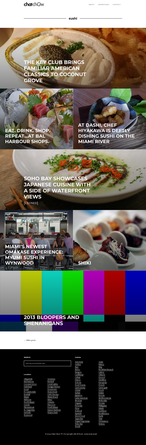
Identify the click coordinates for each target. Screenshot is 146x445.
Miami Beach (52, 397)
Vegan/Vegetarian (82, 421)
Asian (101, 362)
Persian (102, 403)
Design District (53, 387)
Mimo (49, 400)
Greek (101, 390)
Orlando (50, 402)
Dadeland (28, 387)
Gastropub (103, 388)
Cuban (77, 377)
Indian (77, 393)
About (92, 4)
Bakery (101, 364)
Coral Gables (52, 384)
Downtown (52, 389)
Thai (100, 419)
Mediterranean (105, 398)
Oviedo (27, 405)
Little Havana (53, 394)
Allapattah (28, 379)
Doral (26, 389)
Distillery (102, 380)
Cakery (101, 372)
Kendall (27, 394)
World (77, 426)
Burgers (78, 372)
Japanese (78, 395)
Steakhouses (104, 413)
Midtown (27, 400)
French (101, 385)
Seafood (78, 411)
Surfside (27, 412)
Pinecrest (51, 405)
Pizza (77, 408)
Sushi (101, 416)
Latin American (81, 398)
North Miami (29, 402)
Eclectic (78, 382)
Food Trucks (80, 385)
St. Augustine (29, 410)
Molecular (103, 400)
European (103, 382)
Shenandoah (29, 407)
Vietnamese (103, 421)
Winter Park (52, 412)
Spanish (78, 413)
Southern (102, 411)
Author (78, 364)
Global (77, 390)
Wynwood (28, 415)
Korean (102, 395)
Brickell (50, 381)
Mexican (78, 400)
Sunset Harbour (54, 410)
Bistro (77, 369)
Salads (101, 408)
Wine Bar (79, 424)
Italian (101, 393)
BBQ (100, 367)
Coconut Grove (30, 384)
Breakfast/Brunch (106, 369)
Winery (102, 424)
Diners (78, 380)
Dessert (102, 377)
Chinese (102, 375)
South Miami (52, 407)
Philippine (103, 406)
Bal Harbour (29, 381)
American (79, 362)
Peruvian (78, 406)
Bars (77, 367)
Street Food (80, 416)
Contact (117, 4)
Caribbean (79, 375)
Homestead (52, 392)
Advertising (103, 4)
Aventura (51, 379)
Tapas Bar (79, 419)
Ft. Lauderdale (30, 392)
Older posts (30, 340)
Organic (78, 403)
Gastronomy (80, 388)
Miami (26, 397)
